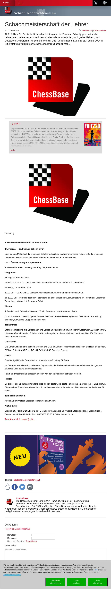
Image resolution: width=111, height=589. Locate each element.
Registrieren (31, 541)
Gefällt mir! (87, 30)
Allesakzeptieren (97, 582)
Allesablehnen (76, 582)
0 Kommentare (99, 30)
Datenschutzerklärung (12, 575)
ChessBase (22, 498)
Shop (6, 3)
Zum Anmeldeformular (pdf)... (20, 419)
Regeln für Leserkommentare (17, 529)
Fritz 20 (15, 124)
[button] (21, 3)
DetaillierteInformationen (55, 582)
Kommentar (10, 545)
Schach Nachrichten (30, 13)
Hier (95, 570)
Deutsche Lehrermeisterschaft (27, 480)
